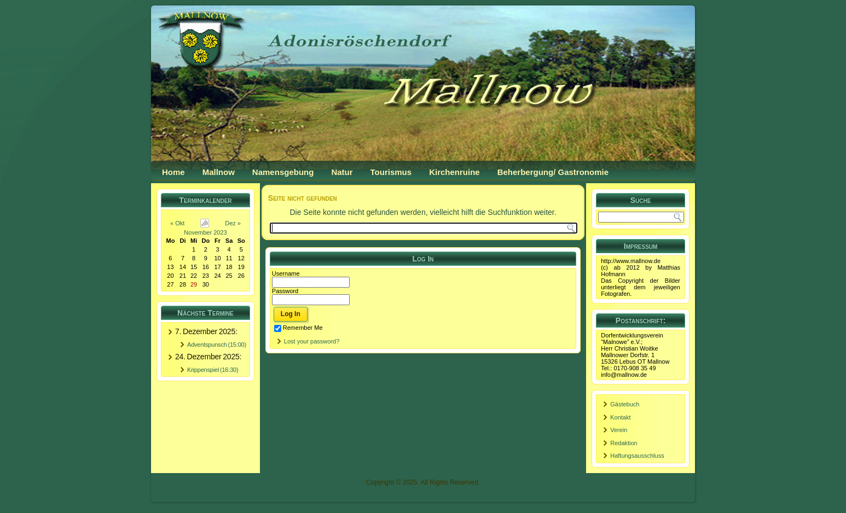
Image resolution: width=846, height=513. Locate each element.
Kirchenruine (454, 172)
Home (173, 172)
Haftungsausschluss (637, 455)
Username (286, 273)
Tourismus (391, 172)
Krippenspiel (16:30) (212, 369)
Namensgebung (283, 172)
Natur (341, 172)
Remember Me (298, 327)
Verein (618, 430)
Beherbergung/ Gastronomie (553, 172)
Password (285, 291)
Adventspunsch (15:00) (216, 344)
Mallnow (218, 172)
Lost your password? (312, 341)
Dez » (233, 223)
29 (193, 284)
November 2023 (205, 232)
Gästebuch (624, 404)
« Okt (177, 223)
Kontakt (620, 417)
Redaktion (624, 443)
